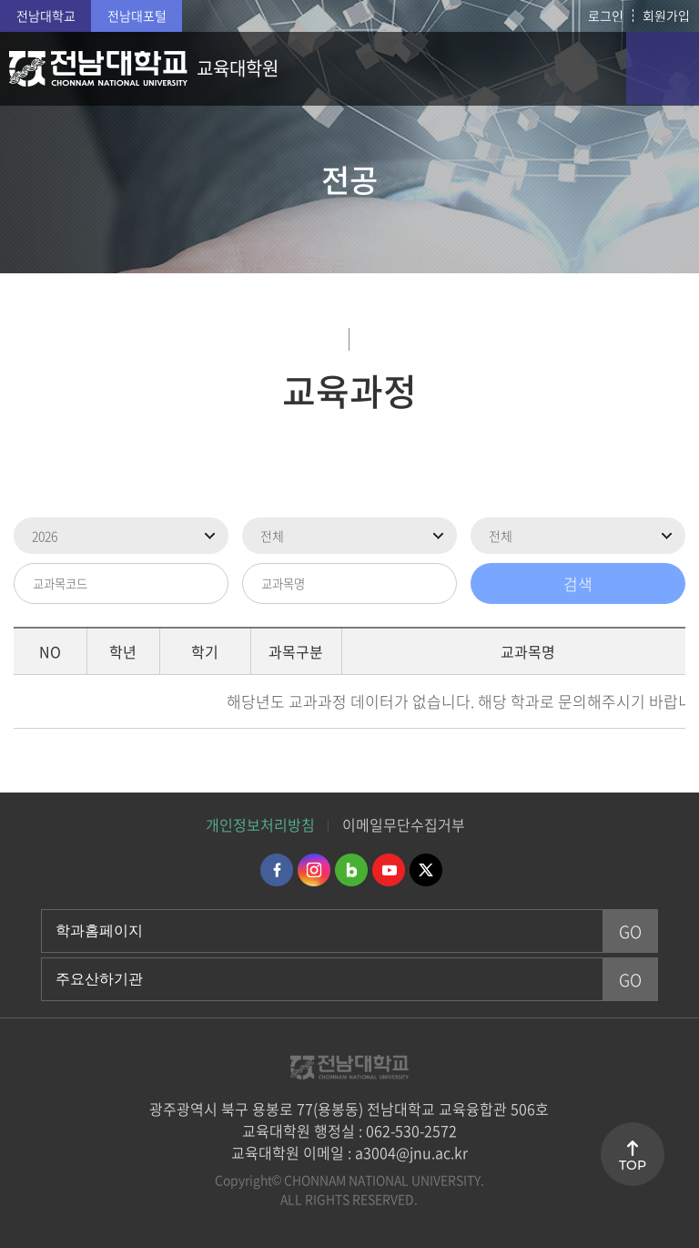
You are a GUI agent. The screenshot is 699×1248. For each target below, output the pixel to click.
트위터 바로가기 (426, 870)
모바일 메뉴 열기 (662, 68)
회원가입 (666, 15)
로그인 (605, 15)
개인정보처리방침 (260, 824)
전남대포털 (137, 15)
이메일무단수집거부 (403, 824)
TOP (632, 1165)
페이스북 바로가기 (276, 870)
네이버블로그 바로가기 (351, 870)
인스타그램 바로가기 (314, 870)
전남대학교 (46, 15)
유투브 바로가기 (388, 870)
